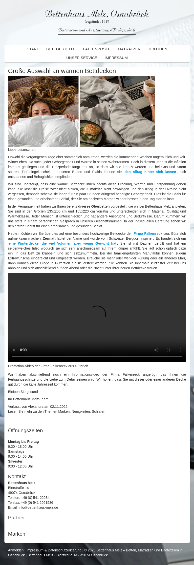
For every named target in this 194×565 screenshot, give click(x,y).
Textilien (157, 49)
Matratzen (129, 49)
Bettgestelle (61, 49)
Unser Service (81, 58)
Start (33, 49)
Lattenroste (96, 49)
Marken (64, 411)
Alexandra (35, 407)
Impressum (116, 58)
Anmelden (16, 550)
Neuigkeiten (81, 411)
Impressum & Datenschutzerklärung (54, 550)
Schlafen (98, 411)
